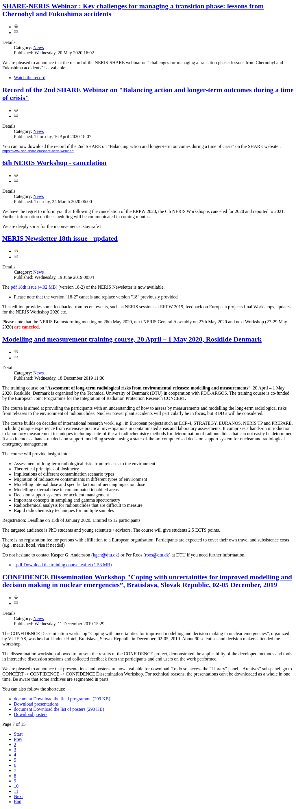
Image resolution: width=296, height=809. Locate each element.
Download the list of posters (59, 709)
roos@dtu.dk (157, 554)
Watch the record (29, 77)
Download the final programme (62, 698)
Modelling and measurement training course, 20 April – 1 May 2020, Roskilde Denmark (132, 339)
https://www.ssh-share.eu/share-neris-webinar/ (38, 151)
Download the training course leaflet (63, 564)
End (17, 801)
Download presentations (36, 704)
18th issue (34, 287)
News (38, 47)
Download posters (30, 714)
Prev (18, 739)
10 (16, 786)
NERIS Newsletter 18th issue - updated (60, 238)
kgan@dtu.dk (105, 554)
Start (18, 734)
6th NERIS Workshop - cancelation (54, 162)
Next (18, 796)
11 (16, 791)
